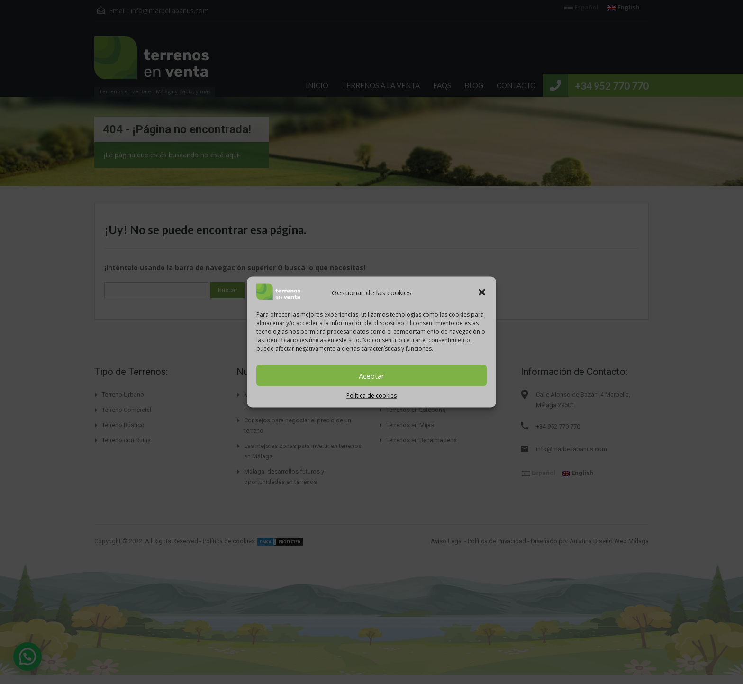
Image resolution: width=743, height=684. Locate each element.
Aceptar (371, 375)
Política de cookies (371, 396)
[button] (482, 292)
